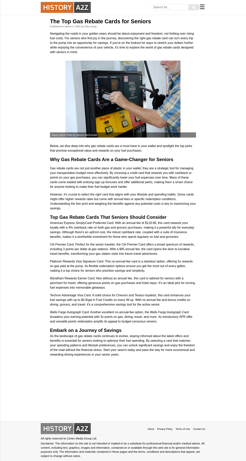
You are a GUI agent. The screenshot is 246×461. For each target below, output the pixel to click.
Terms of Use (182, 429)
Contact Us (199, 429)
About (151, 429)
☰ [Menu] (202, 6)
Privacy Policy (165, 429)
